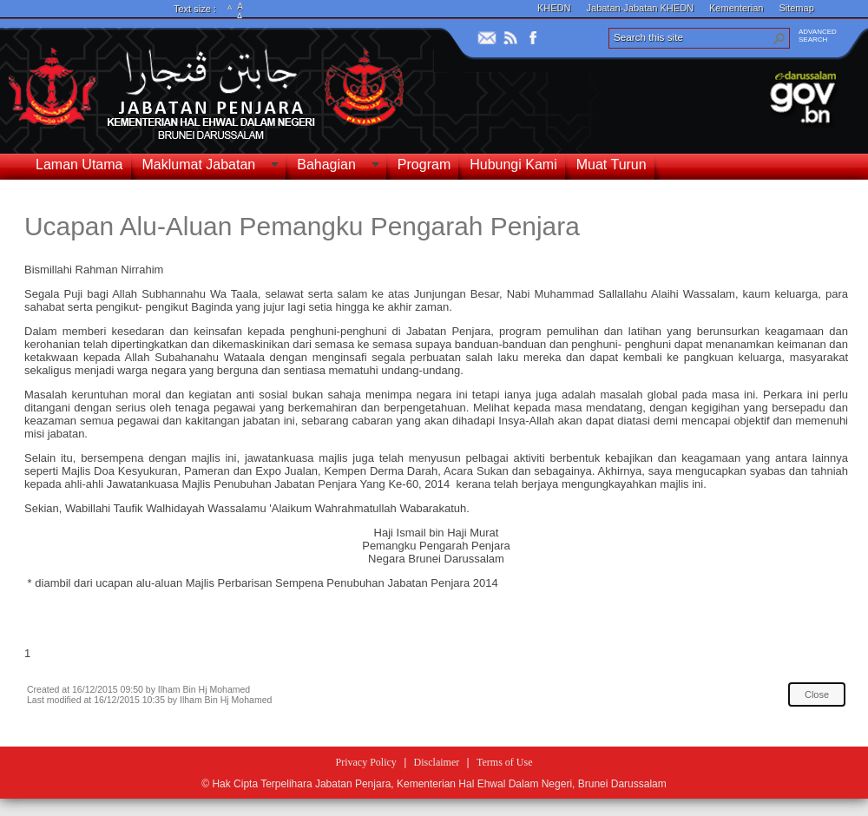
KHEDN (554, 8)
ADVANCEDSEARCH (818, 35)
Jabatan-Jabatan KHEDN (640, 8)
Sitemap (796, 8)
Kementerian (736, 8)
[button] (779, 38)
